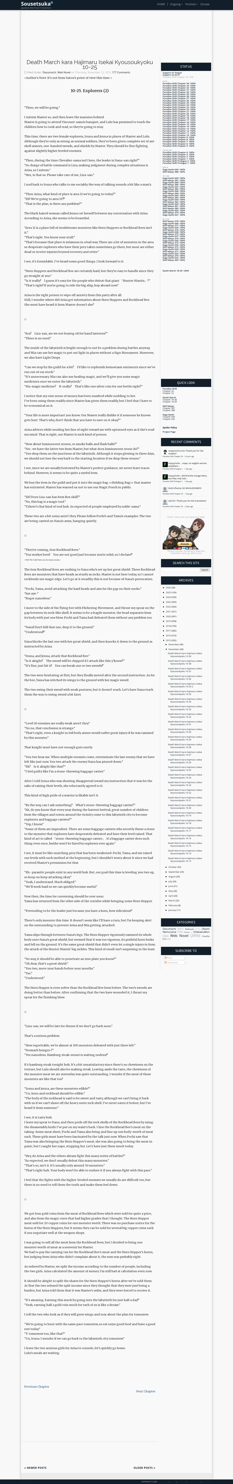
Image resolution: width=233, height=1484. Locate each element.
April (171, 895)
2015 (169, 640)
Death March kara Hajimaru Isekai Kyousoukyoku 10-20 (185, 806)
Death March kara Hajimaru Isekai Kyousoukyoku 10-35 (185, 693)
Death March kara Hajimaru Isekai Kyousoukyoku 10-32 (185, 715)
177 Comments (121, 72)
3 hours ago (189, 456)
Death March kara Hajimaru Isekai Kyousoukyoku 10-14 (185, 852)
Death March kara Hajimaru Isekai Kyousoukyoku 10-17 (185, 829)
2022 (169, 606)
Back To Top (26, 1482)
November (174, 649)
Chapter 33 (168, 393)
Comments (171, 962)
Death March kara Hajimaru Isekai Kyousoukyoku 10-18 (185, 822)
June (171, 886)
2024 (169, 597)
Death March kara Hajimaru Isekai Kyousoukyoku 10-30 (185, 730)
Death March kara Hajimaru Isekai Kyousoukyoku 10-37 (185, 670)
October (173, 867)
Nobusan (189, 929)
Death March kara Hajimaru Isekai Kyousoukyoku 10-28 (185, 746)
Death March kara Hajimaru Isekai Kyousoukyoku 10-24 (185, 776)
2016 (169, 635)
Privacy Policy (193, 1482)
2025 (169, 592)
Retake (187, 932)
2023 (169, 601)
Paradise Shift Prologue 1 (173, 469)
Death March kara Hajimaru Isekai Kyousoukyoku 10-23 (185, 784)
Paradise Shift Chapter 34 (173, 456)
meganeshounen (176, 450)
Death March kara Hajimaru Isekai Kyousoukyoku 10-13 (185, 859)
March (172, 900)
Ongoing (175, 4)
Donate (205, 4)
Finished (190, 4)
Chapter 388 (169, 410)
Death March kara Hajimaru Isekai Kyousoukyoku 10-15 (185, 844)
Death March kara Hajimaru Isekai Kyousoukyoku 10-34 (185, 700)
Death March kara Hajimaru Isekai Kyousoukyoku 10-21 (185, 799)
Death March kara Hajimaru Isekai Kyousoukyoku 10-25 (90, 64)
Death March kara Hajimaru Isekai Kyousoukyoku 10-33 (185, 708)
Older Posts (144, 1468)
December (174, 644)
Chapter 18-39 (170, 401)
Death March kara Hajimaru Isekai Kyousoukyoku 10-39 (185, 654)
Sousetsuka (36, 3)
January (173, 910)
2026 (169, 587)
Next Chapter (145, 1391)
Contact (181, 1482)
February (173, 905)
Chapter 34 (168, 391)
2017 (169, 630)
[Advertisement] (116, 35)
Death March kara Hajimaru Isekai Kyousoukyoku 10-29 (185, 738)
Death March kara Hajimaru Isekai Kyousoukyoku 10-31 (185, 723)
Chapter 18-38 (170, 399)
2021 (169, 611)
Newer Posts (35, 1468)
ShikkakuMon (201, 932)
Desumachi (49, 72)
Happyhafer (174, 463)
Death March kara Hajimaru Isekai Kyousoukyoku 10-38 (185, 662)
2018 (169, 625)
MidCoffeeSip (175, 488)
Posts (168, 957)
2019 (169, 621)
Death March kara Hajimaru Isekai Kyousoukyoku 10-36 (185, 677)
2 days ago (189, 506)
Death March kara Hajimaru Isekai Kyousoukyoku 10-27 (185, 753)
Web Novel (63, 72)
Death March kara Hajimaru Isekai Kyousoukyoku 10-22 (185, 791)
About (173, 1482)
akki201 (172, 500)
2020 (169, 616)
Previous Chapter (36, 1386)
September (174, 871)
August (172, 876)
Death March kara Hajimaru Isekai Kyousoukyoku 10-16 (185, 837)
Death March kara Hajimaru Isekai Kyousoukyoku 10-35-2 (185, 685)
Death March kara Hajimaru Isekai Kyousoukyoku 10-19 (185, 814)
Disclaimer (207, 1482)
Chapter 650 (169, 419)
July (171, 881)
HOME (161, 4)
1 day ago (188, 469)
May (171, 890)
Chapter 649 (169, 416)
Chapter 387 (169, 408)
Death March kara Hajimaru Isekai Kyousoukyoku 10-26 (185, 761)
